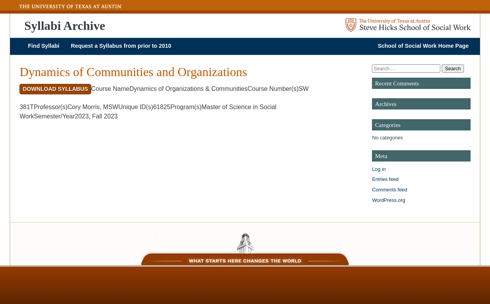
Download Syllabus (55, 89)
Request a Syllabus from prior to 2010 (121, 46)
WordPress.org (388, 200)
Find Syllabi (43, 46)
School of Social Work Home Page (423, 46)
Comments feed (389, 190)
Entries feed (385, 179)
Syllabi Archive (64, 26)
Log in (379, 169)
